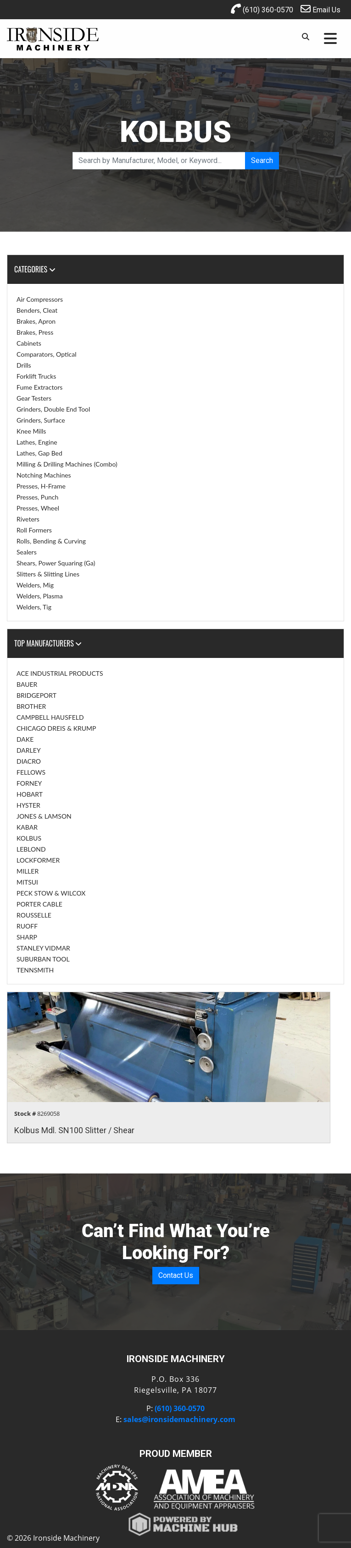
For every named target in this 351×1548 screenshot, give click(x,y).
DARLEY (29, 750)
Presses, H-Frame (41, 486)
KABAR (27, 827)
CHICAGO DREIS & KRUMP (56, 728)
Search (262, 160)
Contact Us (175, 1275)
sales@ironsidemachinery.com (179, 1419)
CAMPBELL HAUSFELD (50, 717)
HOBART (30, 794)
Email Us (320, 9)
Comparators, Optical (47, 354)
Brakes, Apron (36, 321)
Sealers (27, 552)
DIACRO (29, 761)
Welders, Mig (35, 585)
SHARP (27, 937)
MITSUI (27, 882)
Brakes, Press (35, 332)
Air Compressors (40, 299)
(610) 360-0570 (262, 9)
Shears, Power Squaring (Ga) (56, 563)
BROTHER (31, 706)
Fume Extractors (39, 387)
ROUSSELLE (34, 915)
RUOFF (27, 926)
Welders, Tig (34, 607)
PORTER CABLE (39, 904)
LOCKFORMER (38, 860)
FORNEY (29, 783)
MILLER (28, 871)
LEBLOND (31, 849)
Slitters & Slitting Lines (48, 574)
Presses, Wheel (38, 508)
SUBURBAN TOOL (43, 959)
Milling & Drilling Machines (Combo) (67, 464)
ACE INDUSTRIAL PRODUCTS (60, 673)
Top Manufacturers (48, 643)
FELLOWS (31, 772)
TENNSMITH (35, 970)
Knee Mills (31, 431)
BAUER (27, 684)
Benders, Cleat (37, 310)
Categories (35, 269)
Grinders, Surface (41, 420)
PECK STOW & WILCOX (51, 893)
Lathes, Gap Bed (39, 453)
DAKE (25, 739)
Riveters (28, 519)
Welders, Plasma (40, 596)
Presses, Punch (37, 497)
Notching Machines (44, 475)
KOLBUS (29, 838)
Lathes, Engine (37, 442)
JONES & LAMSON (44, 816)
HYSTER (28, 805)
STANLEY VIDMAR (43, 948)
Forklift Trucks (36, 376)
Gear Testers (34, 398)
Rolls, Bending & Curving (51, 541)
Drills (24, 365)
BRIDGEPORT (36, 695)
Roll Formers (34, 530)
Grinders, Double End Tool (53, 409)
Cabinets (29, 343)
